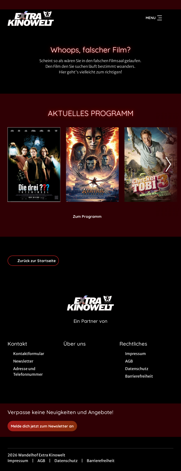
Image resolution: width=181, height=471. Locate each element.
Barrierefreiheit (101, 460)
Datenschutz (66, 460)
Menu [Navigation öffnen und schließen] (154, 18)
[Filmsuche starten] (168, 18)
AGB (41, 460)
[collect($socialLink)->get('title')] (8, 4)
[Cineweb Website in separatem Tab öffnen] (90, 327)
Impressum (18, 460)
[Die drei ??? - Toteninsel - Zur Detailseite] (34, 164)
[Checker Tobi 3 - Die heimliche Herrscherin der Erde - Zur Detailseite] (150, 164)
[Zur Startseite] (41, 18)
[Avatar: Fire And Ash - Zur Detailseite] (92, 164)
